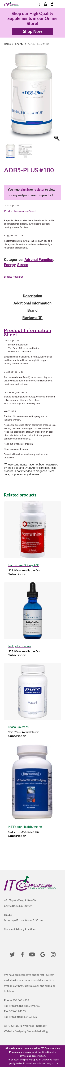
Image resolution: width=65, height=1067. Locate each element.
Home (7, 43)
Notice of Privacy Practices (20, 929)
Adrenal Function (38, 259)
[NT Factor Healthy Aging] (32, 782)
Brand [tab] (32, 310)
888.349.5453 (32, 1005)
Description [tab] (32, 296)
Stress (22, 265)
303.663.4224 (20, 1000)
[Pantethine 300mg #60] (32, 529)
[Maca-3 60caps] (32, 691)
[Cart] (52, 4)
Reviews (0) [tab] (32, 318)
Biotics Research (14, 276)
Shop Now (32, 31)
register (39, 189)
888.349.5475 (28, 1016)
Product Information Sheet (20, 211)
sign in (25, 189)
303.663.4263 (17, 1011)
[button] (59, 4)
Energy (19, 43)
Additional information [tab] (32, 303)
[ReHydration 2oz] (32, 610)
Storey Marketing (37, 1031)
